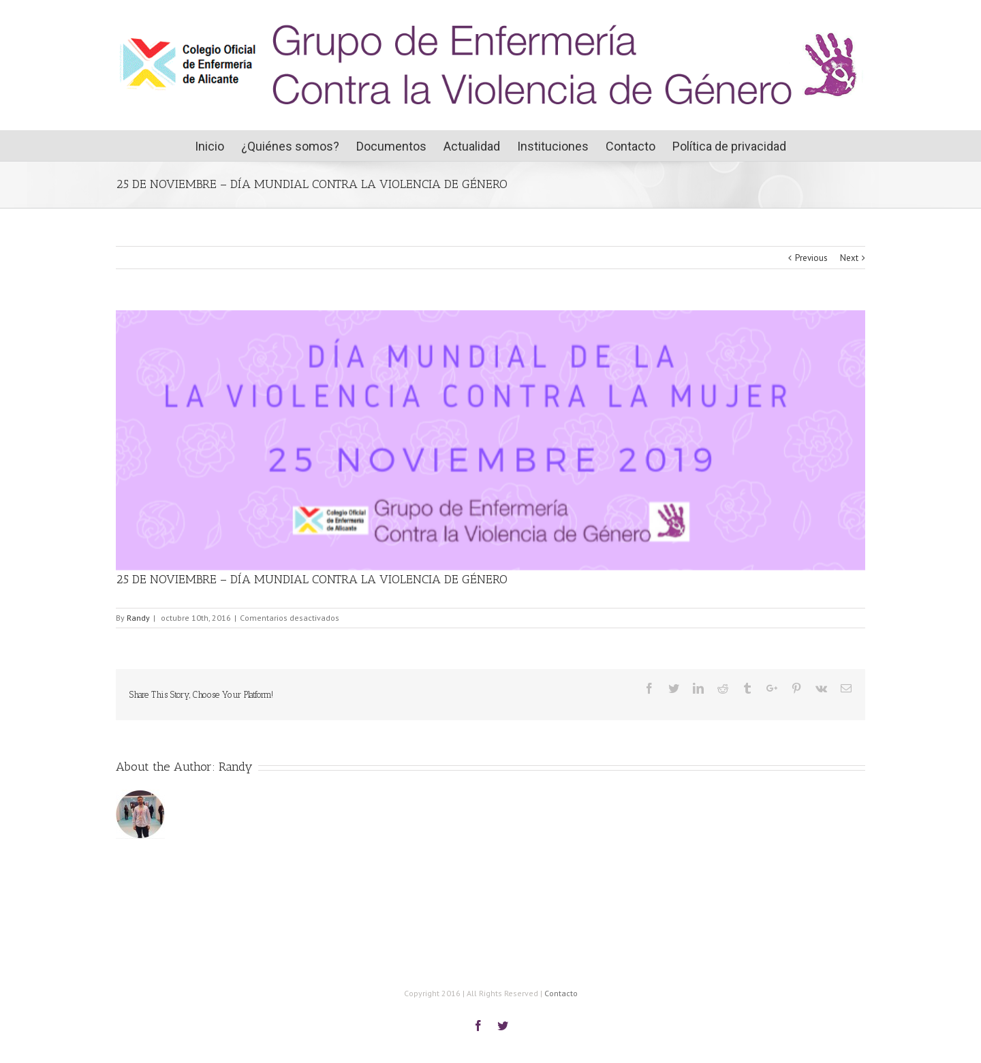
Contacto (561, 993)
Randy (138, 618)
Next (849, 258)
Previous (811, 258)
